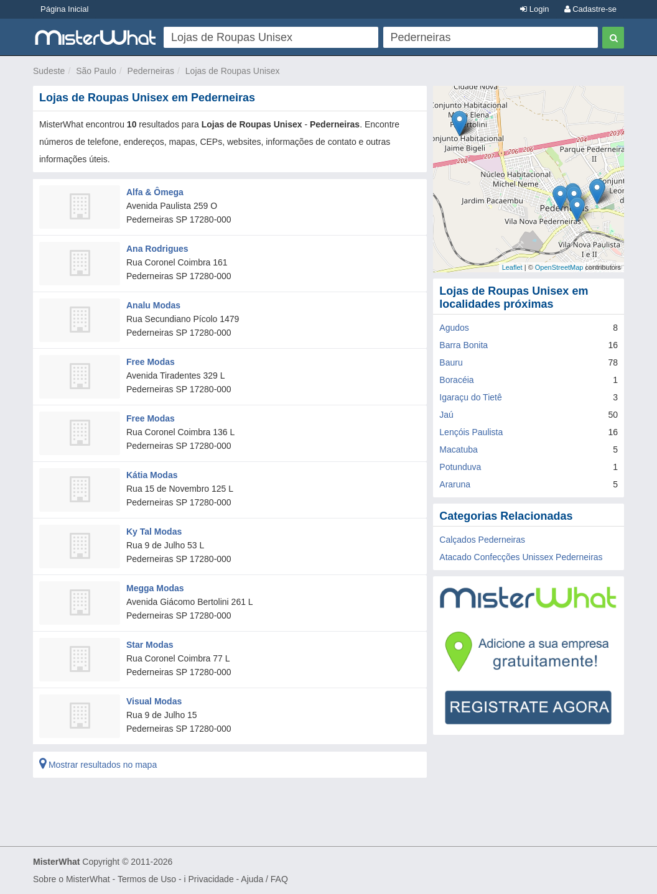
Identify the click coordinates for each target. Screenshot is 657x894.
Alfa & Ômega (155, 192)
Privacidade (211, 879)
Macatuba (458, 449)
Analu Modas (153, 305)
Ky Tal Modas (154, 532)
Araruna (454, 484)
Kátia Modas (151, 475)
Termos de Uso (147, 879)
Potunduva (460, 467)
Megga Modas (155, 588)
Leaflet (512, 267)
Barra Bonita (463, 345)
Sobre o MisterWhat (71, 879)
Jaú (446, 415)
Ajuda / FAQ (264, 879)
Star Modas (149, 645)
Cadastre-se (590, 9)
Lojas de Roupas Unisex (232, 71)
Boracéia (456, 380)
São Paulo (96, 71)
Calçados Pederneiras (482, 540)
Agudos (453, 328)
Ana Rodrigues (157, 249)
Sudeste (49, 71)
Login (534, 9)
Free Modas (150, 362)
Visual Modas (154, 701)
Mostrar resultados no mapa (98, 765)
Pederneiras (151, 71)
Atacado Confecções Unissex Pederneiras (520, 557)
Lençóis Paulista (471, 432)
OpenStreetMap (559, 267)
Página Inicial (64, 9)
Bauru (450, 362)
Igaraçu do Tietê (470, 397)
